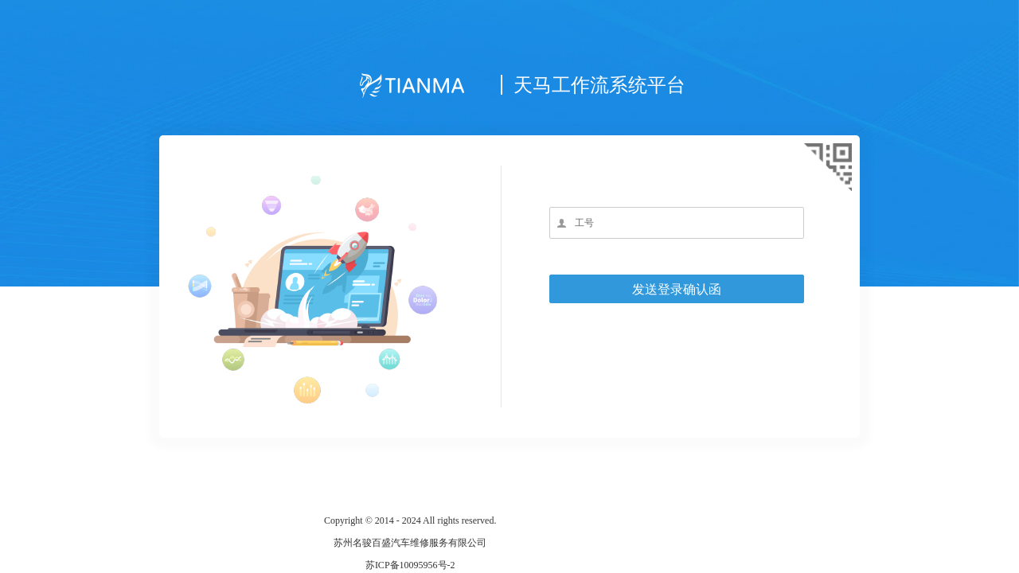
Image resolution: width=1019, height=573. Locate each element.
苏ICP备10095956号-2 (410, 565)
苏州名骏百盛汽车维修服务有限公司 (410, 542)
